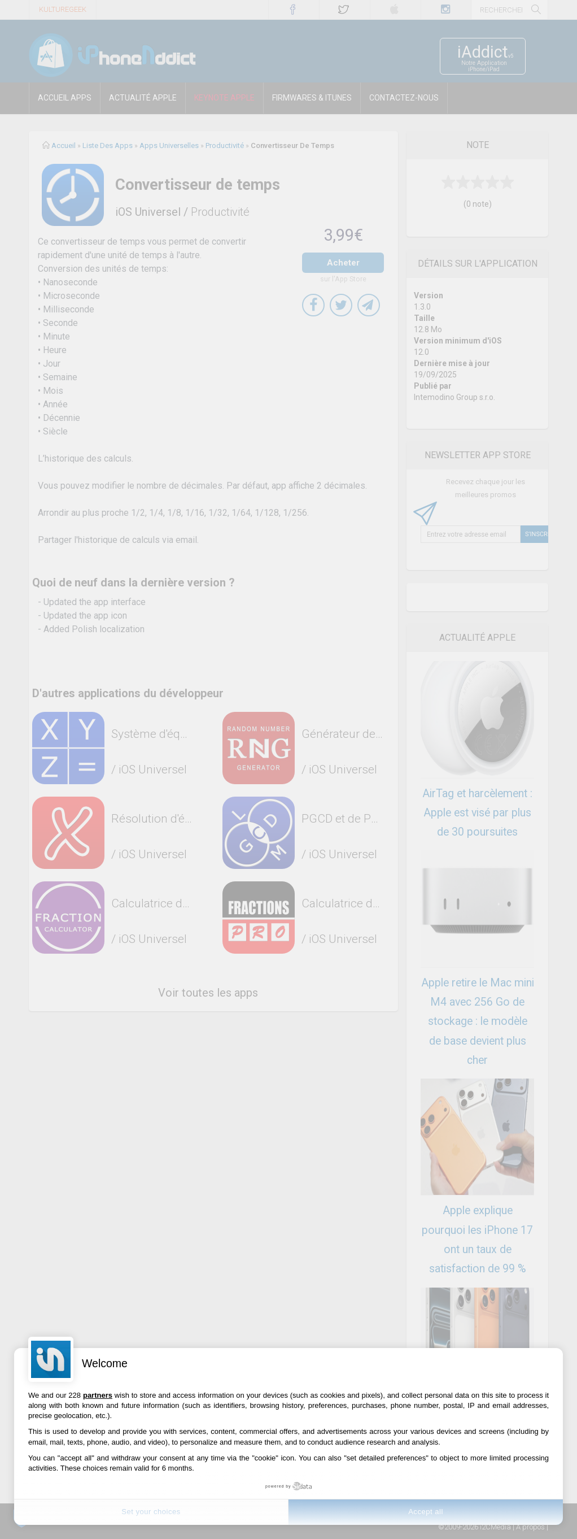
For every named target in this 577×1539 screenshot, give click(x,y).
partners (97, 1395)
